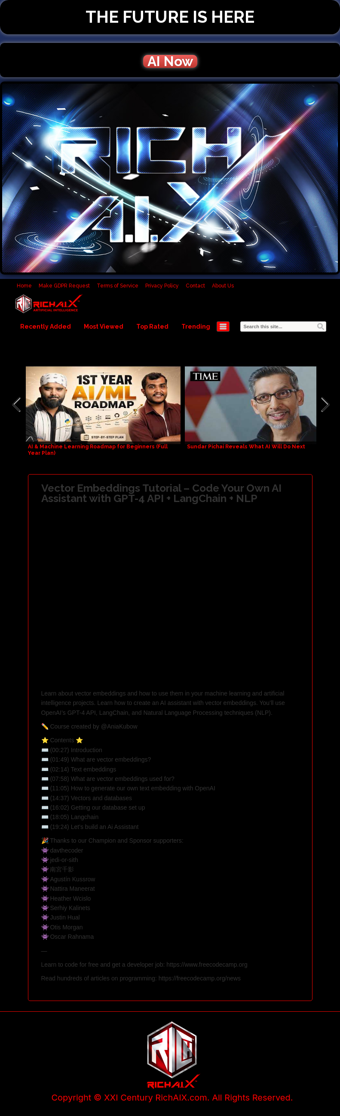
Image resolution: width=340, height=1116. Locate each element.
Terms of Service (117, 286)
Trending (195, 326)
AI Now (170, 61)
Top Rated (152, 326)
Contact (195, 286)
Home (24, 286)
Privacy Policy (162, 286)
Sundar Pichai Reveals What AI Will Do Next (246, 447)
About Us (223, 286)
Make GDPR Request (64, 286)
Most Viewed (103, 326)
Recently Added (45, 326)
